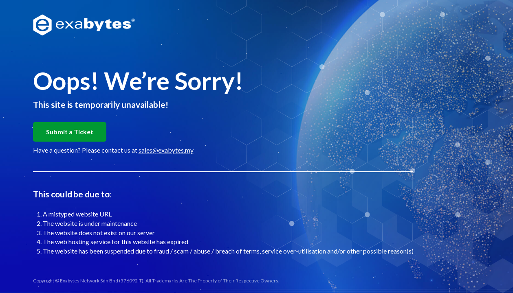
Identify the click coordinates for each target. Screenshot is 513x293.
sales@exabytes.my (166, 150)
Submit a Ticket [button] (69, 132)
